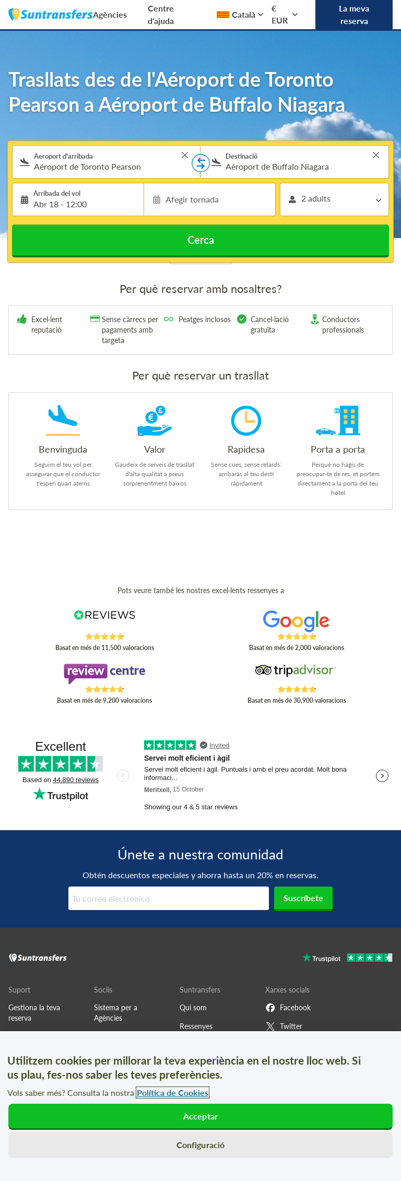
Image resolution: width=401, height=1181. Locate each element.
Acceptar (200, 1116)
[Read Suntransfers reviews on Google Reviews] (297, 621)
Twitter (283, 1026)
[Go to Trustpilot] (347, 959)
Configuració (200, 1145)
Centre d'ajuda (161, 14)
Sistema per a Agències (115, 1012)
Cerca (200, 239)
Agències (110, 14)
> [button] (185, 155)
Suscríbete (303, 898)
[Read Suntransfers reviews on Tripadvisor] (297, 674)
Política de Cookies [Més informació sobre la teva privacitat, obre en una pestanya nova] (172, 1092)
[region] (200, 1106)
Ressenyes (196, 1026)
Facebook (288, 1007)
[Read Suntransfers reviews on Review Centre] (104, 674)
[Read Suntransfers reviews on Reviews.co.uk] (104, 621)
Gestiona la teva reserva (34, 1012)
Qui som (193, 1007)
